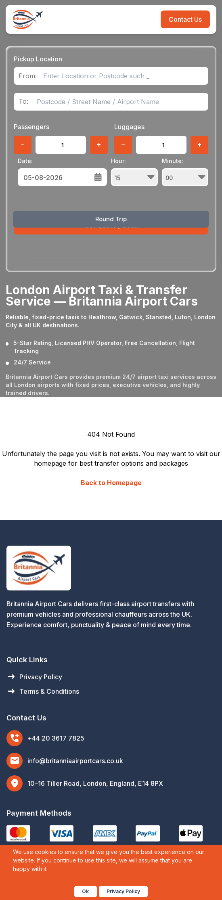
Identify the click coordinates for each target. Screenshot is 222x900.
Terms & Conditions (42, 691)
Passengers (31, 127)
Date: (25, 160)
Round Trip (111, 219)
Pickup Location (38, 59)
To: (23, 101)
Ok (85, 891)
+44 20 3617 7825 (55, 738)
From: (28, 76)
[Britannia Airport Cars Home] (111, 568)
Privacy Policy (34, 677)
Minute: (185, 171)
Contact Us (185, 19)
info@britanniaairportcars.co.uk (75, 761)
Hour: (134, 171)
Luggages (129, 127)
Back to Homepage (111, 483)
